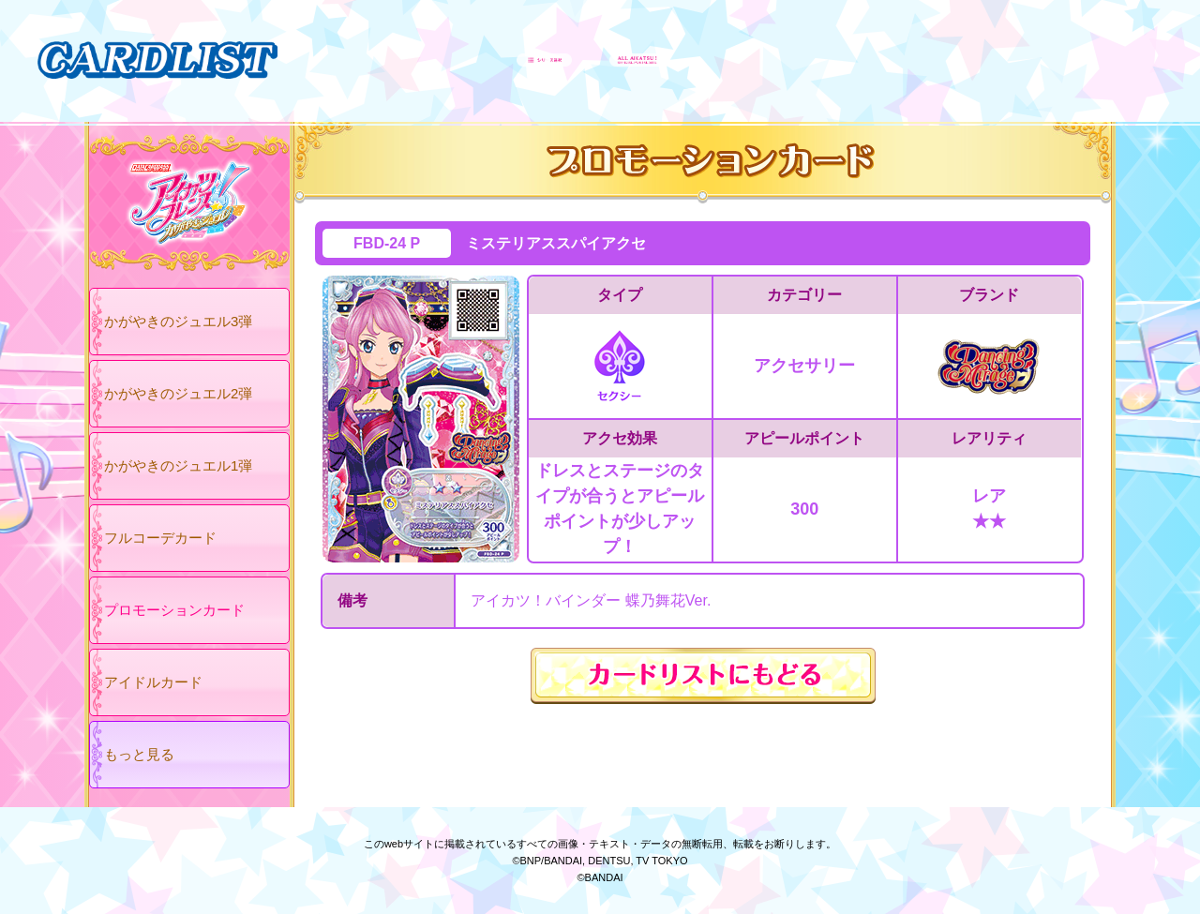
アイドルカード (153, 682)
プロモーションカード (174, 610)
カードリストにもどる (703, 676)
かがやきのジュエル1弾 (178, 465)
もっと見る (139, 754)
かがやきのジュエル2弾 (178, 393)
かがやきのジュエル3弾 (178, 321)
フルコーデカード (160, 538)
